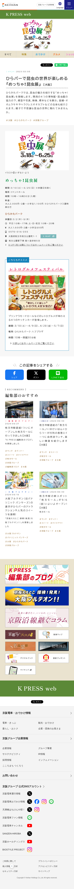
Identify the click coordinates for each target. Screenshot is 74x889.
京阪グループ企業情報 (46, 5)
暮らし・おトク (10, 728)
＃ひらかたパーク (22, 120)
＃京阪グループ (41, 120)
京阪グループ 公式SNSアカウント (22, 786)
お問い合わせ (10, 775)
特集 (24, 54)
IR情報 (41, 754)
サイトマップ (44, 871)
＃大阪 (9, 120)
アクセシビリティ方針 (48, 866)
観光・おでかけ (46, 723)
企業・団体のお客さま (49, 728)
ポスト (36, 375)
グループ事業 (45, 748)
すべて (8, 54)
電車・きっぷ (9, 723)
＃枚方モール (11, 458)
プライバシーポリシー (48, 861)
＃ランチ (9, 451)
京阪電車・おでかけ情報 (16, 713)
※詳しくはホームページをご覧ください (32, 343)
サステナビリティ (11, 754)
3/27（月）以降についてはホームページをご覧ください (35, 244)
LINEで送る (58, 375)
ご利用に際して (9, 861)
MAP (49, 236)
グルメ (56, 54)
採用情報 (6, 760)
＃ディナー (19, 451)
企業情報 (6, 748)
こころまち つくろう (12, 765)
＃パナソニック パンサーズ (16, 537)
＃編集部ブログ (12, 466)
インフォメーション (48, 760)
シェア (14, 375)
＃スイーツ (9, 455)
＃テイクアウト (22, 455)
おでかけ (41, 54)
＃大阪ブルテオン (13, 533)
